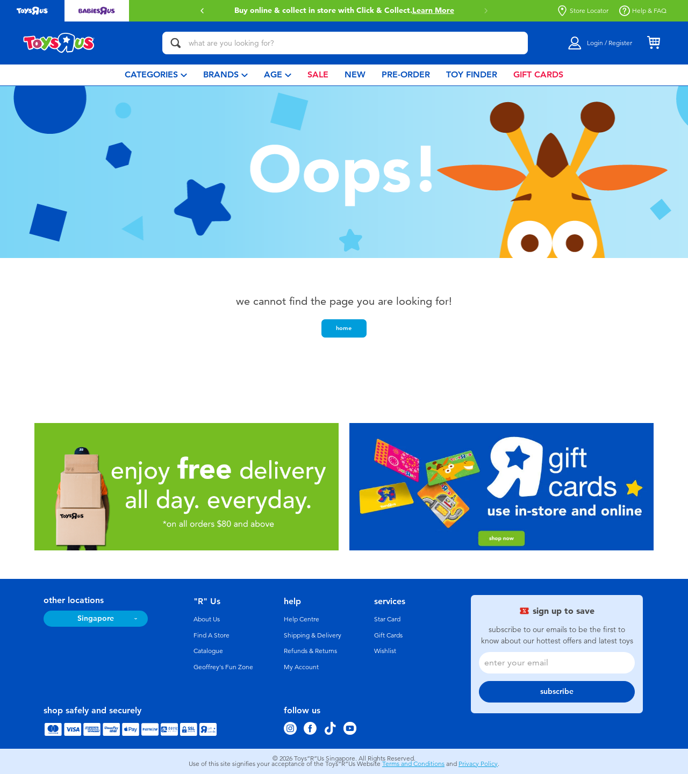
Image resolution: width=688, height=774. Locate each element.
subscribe (557, 691)
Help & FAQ (642, 10)
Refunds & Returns (310, 651)
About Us (207, 619)
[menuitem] (156, 74)
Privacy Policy (478, 764)
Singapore (95, 618)
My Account (301, 667)
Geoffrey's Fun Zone (223, 667)
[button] (202, 10)
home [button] (344, 328)
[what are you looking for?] (345, 43)
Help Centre (301, 619)
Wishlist (385, 651)
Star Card (387, 619)
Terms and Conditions (413, 764)
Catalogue (208, 651)
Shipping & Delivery (312, 635)
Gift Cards (388, 635)
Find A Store (212, 635)
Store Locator (582, 10)
